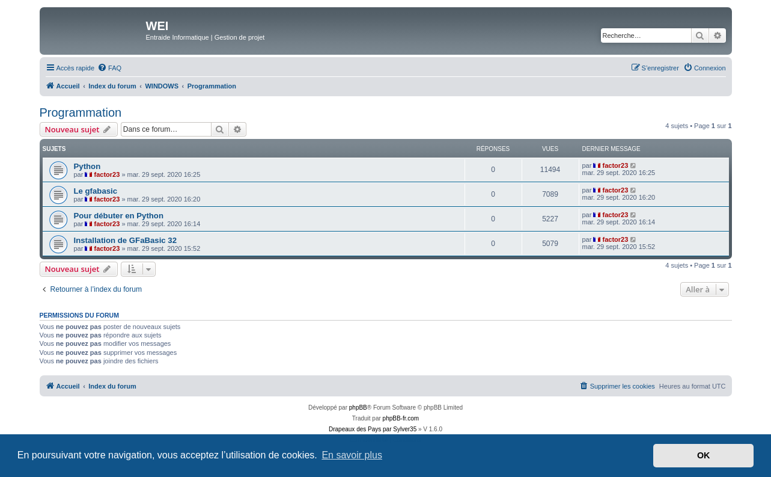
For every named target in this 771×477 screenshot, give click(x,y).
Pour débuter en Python (118, 215)
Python (87, 166)
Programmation (81, 112)
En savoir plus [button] (352, 455)
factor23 (107, 174)
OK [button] (703, 455)
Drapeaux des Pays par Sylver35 (372, 429)
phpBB (358, 407)
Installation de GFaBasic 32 (125, 240)
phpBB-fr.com (401, 418)
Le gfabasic (96, 190)
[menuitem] (109, 68)
